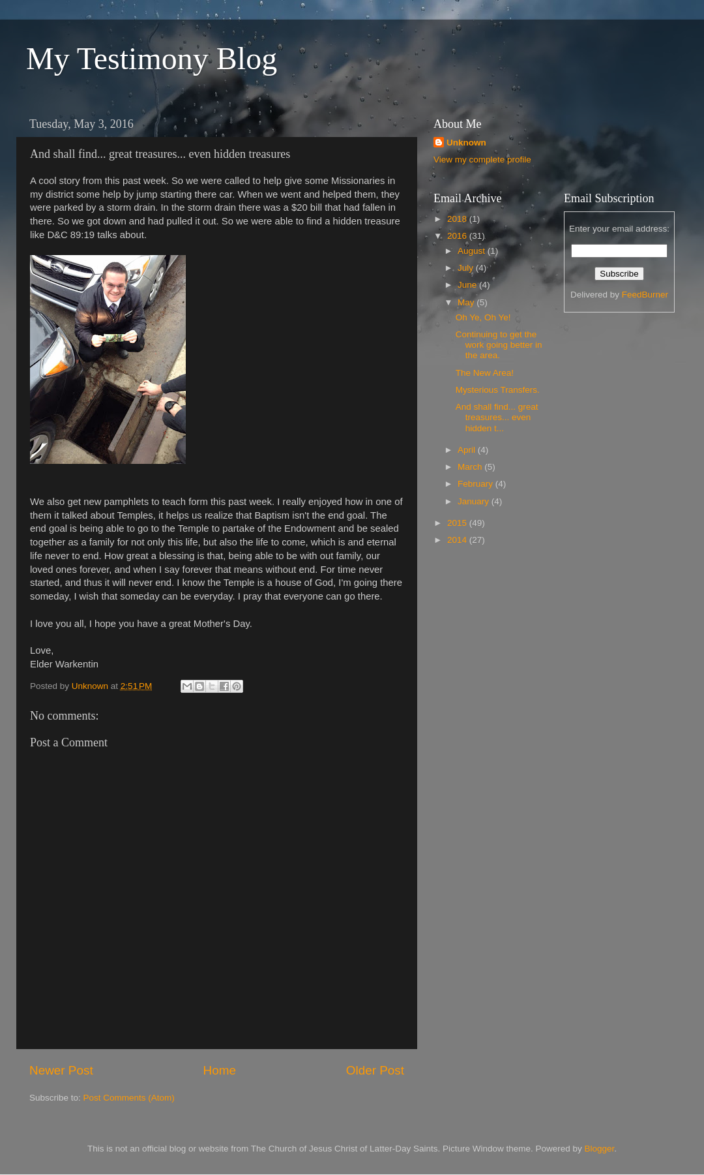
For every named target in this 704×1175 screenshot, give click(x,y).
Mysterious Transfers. (498, 390)
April (468, 450)
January (474, 501)
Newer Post (61, 1070)
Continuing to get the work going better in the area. (499, 344)
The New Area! (485, 373)
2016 (458, 236)
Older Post (375, 1070)
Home (219, 1070)
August (473, 251)
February (476, 484)
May (467, 302)
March (471, 467)
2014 (458, 540)
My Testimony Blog (151, 58)
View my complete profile (482, 159)
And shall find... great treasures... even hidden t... (497, 417)
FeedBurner (645, 294)
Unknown (466, 142)
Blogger (600, 1148)
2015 (458, 523)
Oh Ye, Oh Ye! (483, 317)
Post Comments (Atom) (129, 1098)
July (467, 268)
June (468, 285)
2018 (458, 219)
